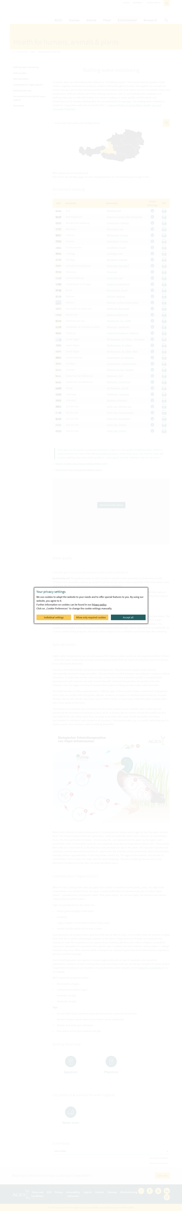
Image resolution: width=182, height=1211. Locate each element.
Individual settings (54, 617)
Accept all (128, 617)
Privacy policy (99, 604)
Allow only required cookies (91, 617)
